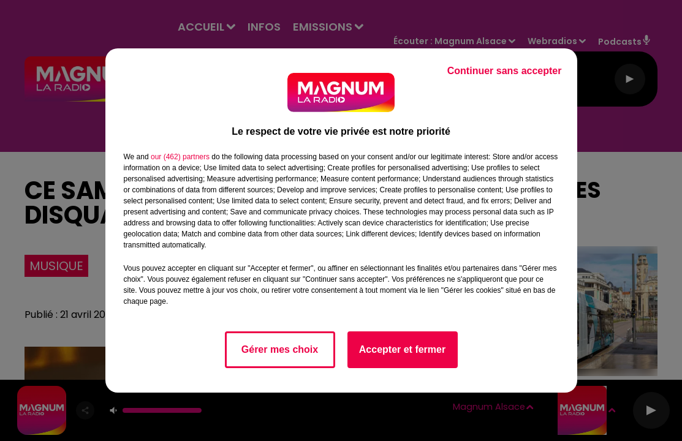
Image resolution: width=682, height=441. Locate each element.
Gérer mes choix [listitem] (279, 349)
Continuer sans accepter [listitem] (504, 71)
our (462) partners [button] (180, 157)
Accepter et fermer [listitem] (402, 349)
